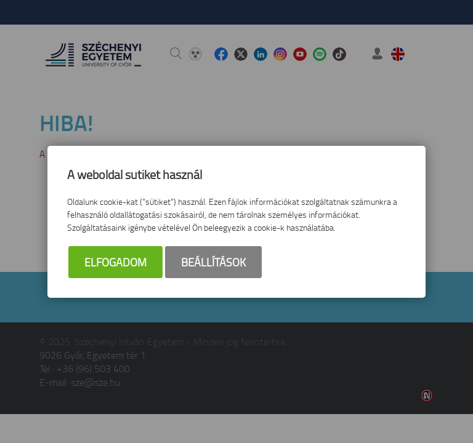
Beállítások (213, 262)
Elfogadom (115, 262)
